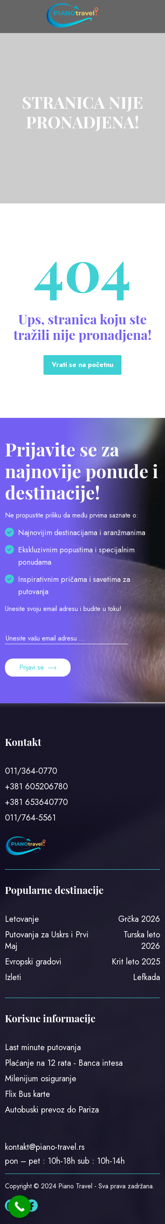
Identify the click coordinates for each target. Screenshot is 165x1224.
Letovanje (22, 919)
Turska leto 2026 (142, 940)
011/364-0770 (31, 771)
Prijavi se (37, 667)
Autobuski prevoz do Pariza (52, 1110)
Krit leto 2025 (136, 962)
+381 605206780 (36, 787)
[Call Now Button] (19, 1206)
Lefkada (146, 977)
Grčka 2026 (139, 919)
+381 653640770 (36, 802)
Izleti (13, 977)
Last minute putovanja (43, 1047)
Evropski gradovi (33, 962)
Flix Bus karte (27, 1094)
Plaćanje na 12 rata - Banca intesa (64, 1063)
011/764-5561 (30, 818)
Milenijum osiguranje (40, 1079)
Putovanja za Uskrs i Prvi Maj (47, 940)
